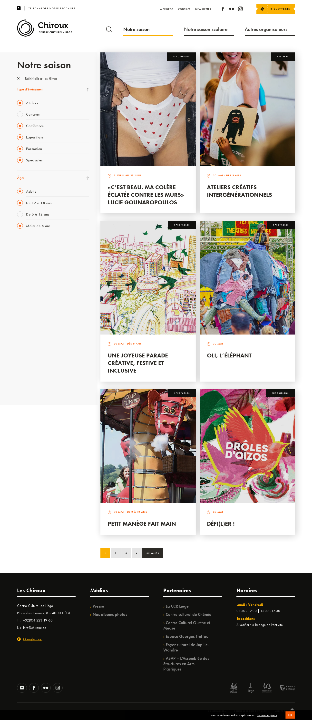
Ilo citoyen (24, 348)
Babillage (24, 288)
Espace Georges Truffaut (188, 636)
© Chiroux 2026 (217, 711)
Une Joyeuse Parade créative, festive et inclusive (138, 363)
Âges (20, 177)
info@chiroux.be (34, 627)
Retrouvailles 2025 (31, 388)
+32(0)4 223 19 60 (38, 620)
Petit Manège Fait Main (142, 523)
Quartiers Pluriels (29, 338)
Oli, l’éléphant (229, 355)
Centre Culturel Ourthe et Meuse (186, 625)
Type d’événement (30, 89)
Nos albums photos (110, 614)
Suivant (152, 552)
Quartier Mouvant (30, 328)
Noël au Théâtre (28, 368)
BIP (19, 308)
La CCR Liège (177, 606)
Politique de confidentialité (250, 711)
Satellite (23, 298)
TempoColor (26, 358)
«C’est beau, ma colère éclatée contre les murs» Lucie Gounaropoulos (146, 194)
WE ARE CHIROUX (31, 378)
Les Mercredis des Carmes (36, 268)
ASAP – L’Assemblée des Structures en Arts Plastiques (186, 664)
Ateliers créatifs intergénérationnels (239, 190)
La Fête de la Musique (33, 258)
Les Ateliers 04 (28, 318)
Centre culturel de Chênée (188, 614)
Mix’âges (23, 278)
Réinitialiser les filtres (37, 78)
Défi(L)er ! (221, 523)
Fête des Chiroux (29, 248)
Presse (98, 606)
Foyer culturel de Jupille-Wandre (186, 647)
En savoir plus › (267, 718)
